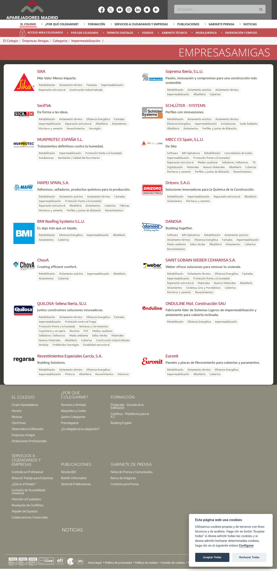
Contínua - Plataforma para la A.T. (130, 415)
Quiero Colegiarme (73, 417)
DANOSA (173, 221)
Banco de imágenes (123, 478)
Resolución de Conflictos (27, 505)
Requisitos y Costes (73, 411)
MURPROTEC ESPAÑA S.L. (60, 139)
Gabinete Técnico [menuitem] (174, 33)
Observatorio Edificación (27, 429)
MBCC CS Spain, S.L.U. (185, 139)
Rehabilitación (47, 85)
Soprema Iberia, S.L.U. (184, 71)
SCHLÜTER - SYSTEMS (186, 105)
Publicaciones (188, 24)
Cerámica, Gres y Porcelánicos (203, 287)
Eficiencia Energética (98, 119)
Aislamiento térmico (70, 85)
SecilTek (44, 105)
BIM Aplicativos (191, 153)
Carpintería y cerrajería (52, 331)
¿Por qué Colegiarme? (62, 24)
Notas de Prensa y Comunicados (132, 472)
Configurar (246, 545)
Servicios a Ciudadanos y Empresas (141, 24)
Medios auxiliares (208, 162)
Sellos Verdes (197, 244)
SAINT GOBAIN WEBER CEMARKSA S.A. (201, 259)
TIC (254, 162)
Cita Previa (19, 423)
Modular (44, 344)
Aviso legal (94, 562)
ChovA (43, 259)
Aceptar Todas (212, 557)
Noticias (250, 24)
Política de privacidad (118, 562)
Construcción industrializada (86, 89)
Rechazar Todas (249, 557)
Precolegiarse (70, 423)
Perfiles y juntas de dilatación (219, 128)
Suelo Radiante (248, 123)
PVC (86, 331)
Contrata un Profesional (27, 472)
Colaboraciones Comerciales (30, 517)
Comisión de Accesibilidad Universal (28, 491)
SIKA (41, 71)
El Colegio (28, 24)
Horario (17, 411)
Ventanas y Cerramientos (93, 326)
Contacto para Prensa (125, 484)
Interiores (123, 374)
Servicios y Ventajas (73, 405)
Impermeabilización (86, 41)
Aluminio (74, 331)
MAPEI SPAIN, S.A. (53, 182)
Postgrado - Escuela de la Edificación (127, 406)
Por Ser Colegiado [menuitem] (84, 33)
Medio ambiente (176, 244)
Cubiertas (215, 94)
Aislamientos (119, 123)
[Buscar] (219, 9)
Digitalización (175, 167)
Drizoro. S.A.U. (178, 182)
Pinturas (70, 374)
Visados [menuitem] (147, 33)
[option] (28, 24)
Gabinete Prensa (221, 24)
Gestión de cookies (173, 562)
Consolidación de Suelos (238, 153)
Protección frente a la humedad (103, 153)
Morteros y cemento (51, 128)
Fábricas (124, 205)
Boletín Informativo (74, 478)
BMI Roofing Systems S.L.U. (61, 221)
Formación (96, 24)
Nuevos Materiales (214, 167)
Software (172, 153)
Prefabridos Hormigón (66, 344)
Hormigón (95, 128)
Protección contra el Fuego (80, 321)
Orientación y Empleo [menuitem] (241, 33)
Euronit (172, 355)
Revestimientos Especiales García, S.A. (69, 355)
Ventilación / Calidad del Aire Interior (79, 157)
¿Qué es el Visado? (23, 484)
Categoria (60, 41)
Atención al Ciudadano (26, 499)
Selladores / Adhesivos (235, 162)
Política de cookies (146, 562)
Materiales (193, 167)
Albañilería (199, 94)
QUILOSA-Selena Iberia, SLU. (62, 303)
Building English (121, 423)
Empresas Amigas (35, 41)
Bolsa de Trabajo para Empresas (32, 478)
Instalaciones (228, 123)
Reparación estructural (52, 89)
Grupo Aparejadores (25, 405)
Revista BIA (68, 472)
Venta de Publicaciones (76, 484)
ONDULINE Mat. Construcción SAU (196, 303)
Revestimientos (76, 128)
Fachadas (91, 85)
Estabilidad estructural (96, 344)
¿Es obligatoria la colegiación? (80, 429)
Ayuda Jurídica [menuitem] (206, 33)
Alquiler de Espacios (25, 511)
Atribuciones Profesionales (29, 441)
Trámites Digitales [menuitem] (120, 33)
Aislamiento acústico (199, 89)
